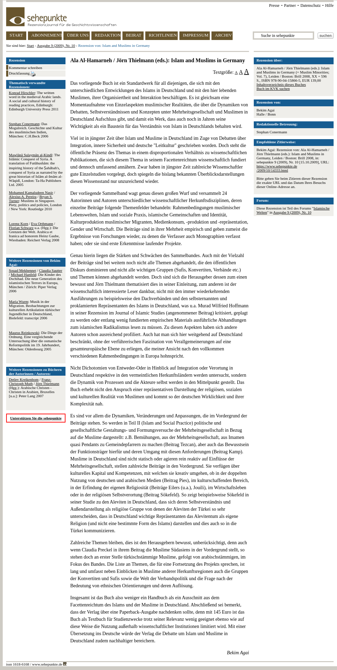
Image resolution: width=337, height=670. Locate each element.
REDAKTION (108, 35)
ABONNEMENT (46, 35)
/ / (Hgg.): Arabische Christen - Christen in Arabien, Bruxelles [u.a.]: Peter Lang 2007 (34, 387)
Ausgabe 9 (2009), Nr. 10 (56, 45)
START (16, 35)
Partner (290, 5)
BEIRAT (134, 35)
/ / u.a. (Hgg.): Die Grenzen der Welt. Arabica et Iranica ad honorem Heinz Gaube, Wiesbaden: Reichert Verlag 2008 (34, 232)
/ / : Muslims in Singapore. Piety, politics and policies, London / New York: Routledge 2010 (35, 200)
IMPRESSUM (195, 35)
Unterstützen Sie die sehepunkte (36, 418)
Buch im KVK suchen (273, 88)
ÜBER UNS (78, 35)
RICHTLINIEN (163, 35)
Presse (274, 5)
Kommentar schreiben (25, 68)
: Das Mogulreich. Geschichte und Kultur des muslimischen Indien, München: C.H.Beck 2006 (35, 130)
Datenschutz (311, 5)
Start (30, 45)
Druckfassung (22, 74)
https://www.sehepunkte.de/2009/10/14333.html (277, 168)
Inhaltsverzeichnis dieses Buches (281, 84)
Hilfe (329, 5)
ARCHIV (223, 35)
